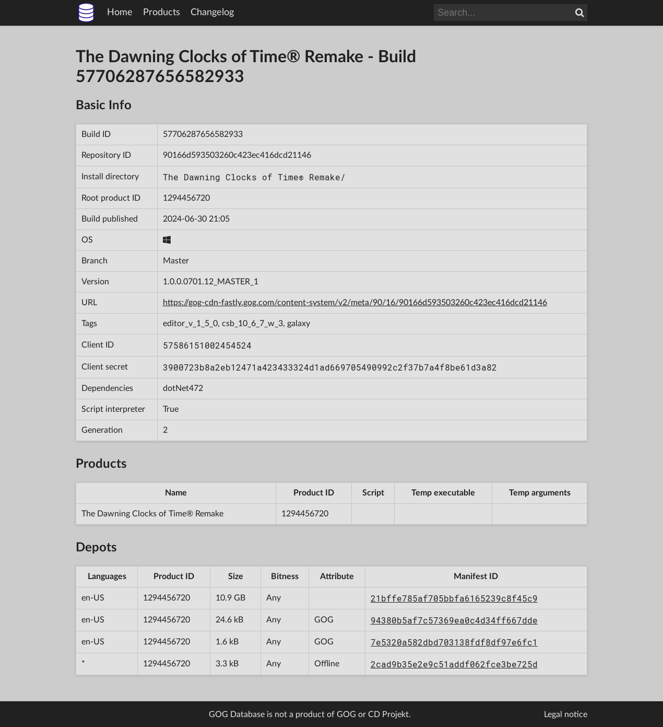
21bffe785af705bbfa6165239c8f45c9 (454, 598)
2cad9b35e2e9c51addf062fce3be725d (454, 664)
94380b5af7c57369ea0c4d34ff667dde (454, 620)
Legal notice (565, 714)
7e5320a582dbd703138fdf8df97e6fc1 (454, 642)
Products (161, 12)
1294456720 (186, 198)
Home (120, 12)
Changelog (212, 12)
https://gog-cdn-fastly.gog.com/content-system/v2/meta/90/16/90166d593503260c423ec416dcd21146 (355, 302)
